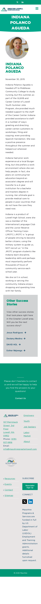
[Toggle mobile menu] (37, 8)
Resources (10, 479)
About (27, 442)
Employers (29, 416)
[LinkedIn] (30, 501)
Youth (27, 421)
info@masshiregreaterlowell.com (20, 449)
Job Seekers (30, 427)
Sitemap (9, 496)
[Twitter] (24, 501)
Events (8, 484)
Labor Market (27, 434)
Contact (9, 490)
